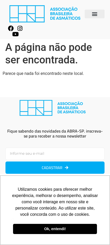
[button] (95, 14)
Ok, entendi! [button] (55, 229)
